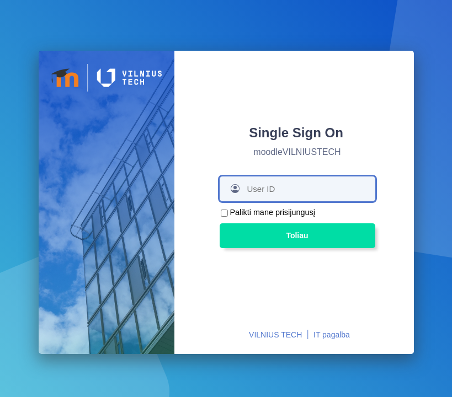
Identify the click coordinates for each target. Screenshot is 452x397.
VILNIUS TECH (275, 334)
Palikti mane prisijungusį (272, 212)
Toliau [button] (297, 235)
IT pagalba (331, 334)
